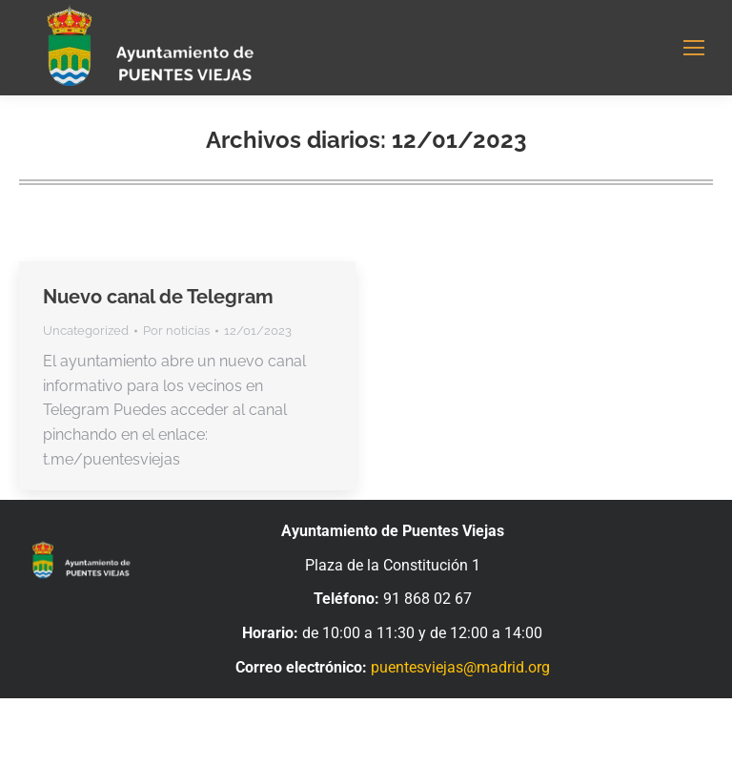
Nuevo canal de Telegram (158, 296)
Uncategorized (86, 330)
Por (176, 330)
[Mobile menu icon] (694, 48)
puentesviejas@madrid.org (460, 667)
